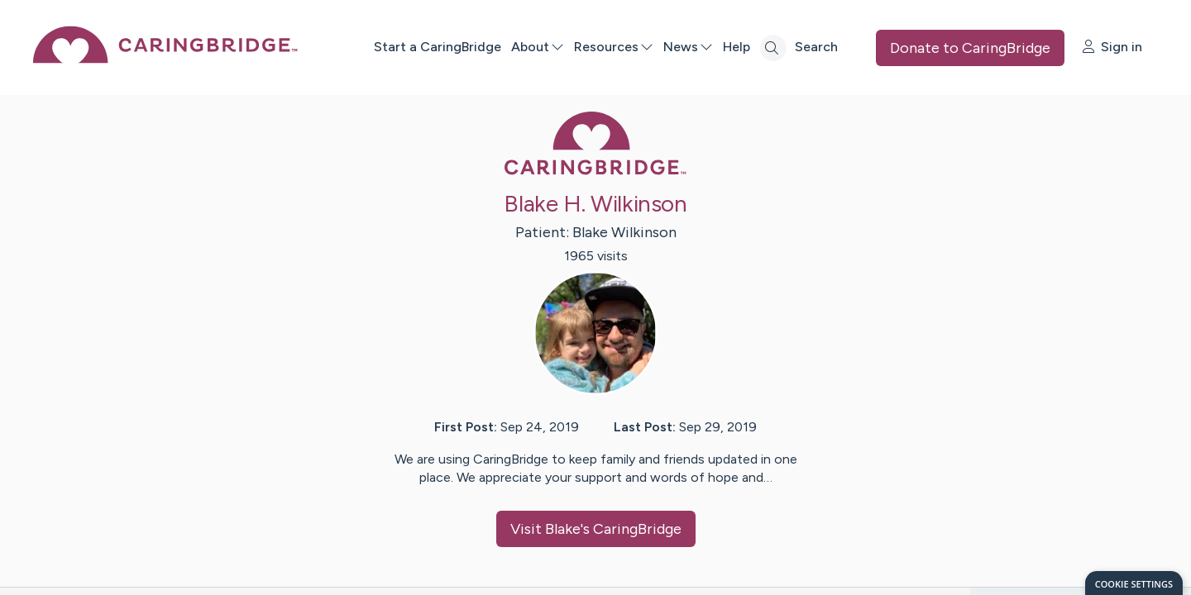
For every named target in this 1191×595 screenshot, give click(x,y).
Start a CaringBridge (437, 47)
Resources (613, 47)
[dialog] (1134, 583)
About (537, 47)
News (688, 47)
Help (736, 47)
